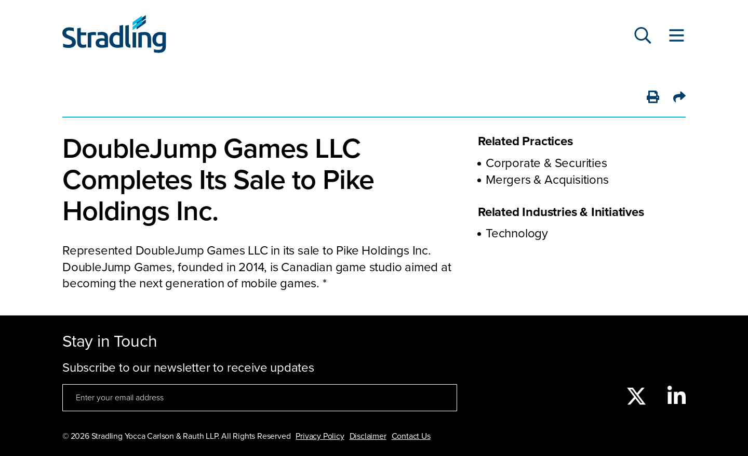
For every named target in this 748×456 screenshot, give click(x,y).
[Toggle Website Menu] (676, 36)
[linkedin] (676, 397)
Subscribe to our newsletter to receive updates (188, 367)
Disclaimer (368, 436)
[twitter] (636, 397)
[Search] (643, 36)
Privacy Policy (320, 436)
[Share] (679, 98)
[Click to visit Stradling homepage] (114, 36)
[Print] (653, 98)
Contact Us (411, 436)
